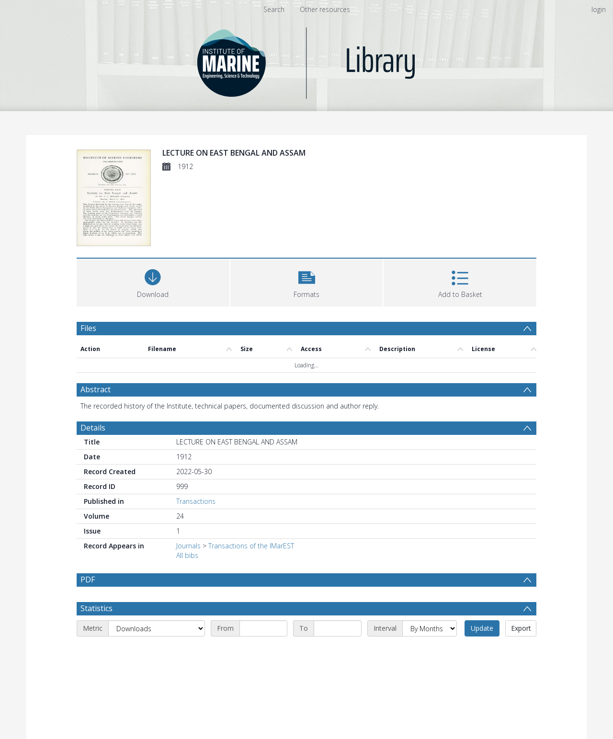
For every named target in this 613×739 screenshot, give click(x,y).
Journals (188, 545)
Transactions (196, 501)
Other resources (325, 9)
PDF (87, 579)
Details (92, 427)
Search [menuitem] (273, 9)
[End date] (338, 628)
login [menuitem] (598, 9)
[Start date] (263, 628)
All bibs (187, 555)
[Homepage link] (307, 60)
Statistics (96, 608)
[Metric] (156, 628)
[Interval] (429, 628)
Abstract (95, 389)
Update (482, 628)
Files (88, 328)
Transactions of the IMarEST (251, 545)
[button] (306, 281)
